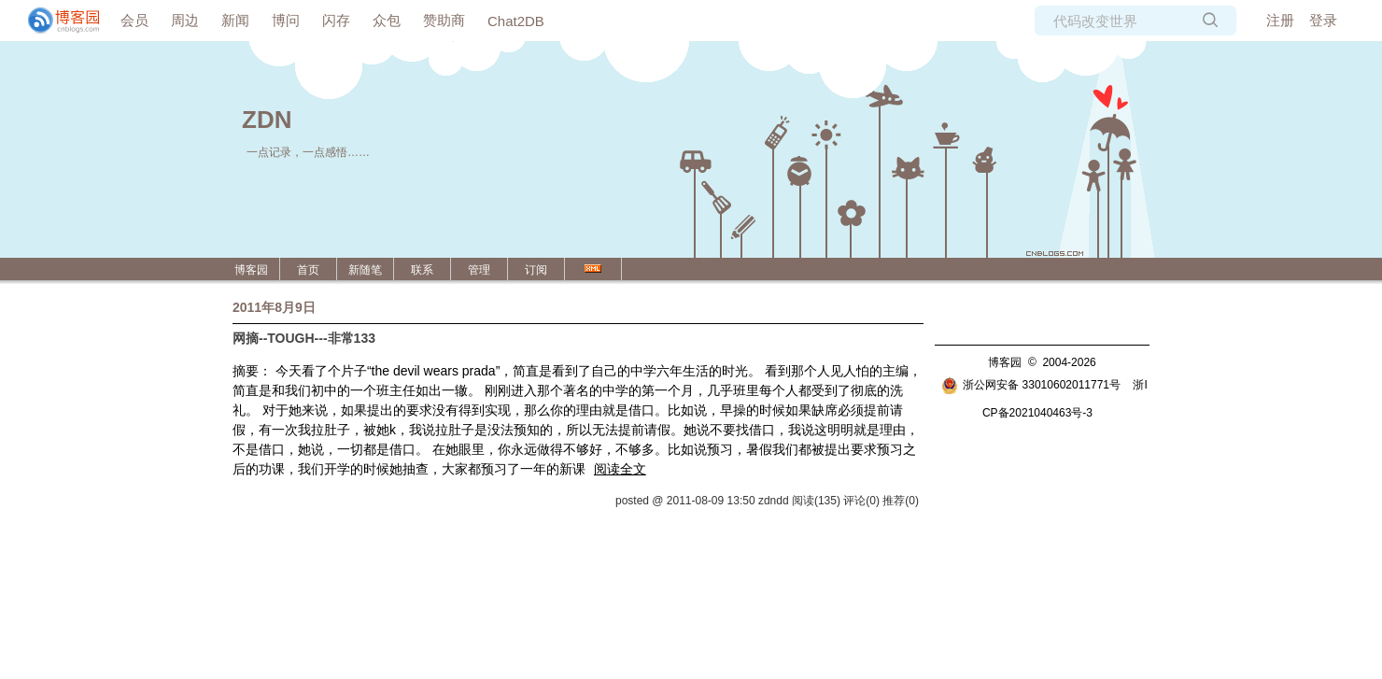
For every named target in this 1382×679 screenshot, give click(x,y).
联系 (422, 269)
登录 (1323, 20)
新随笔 (365, 269)
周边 (185, 20)
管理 (479, 269)
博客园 (251, 269)
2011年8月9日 (274, 307)
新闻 (235, 20)
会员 (134, 20)
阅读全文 (620, 468)
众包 (387, 20)
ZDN (266, 120)
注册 (1280, 20)
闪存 (336, 20)
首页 (308, 269)
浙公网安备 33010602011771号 (1031, 384)
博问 (286, 20)
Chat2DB (515, 21)
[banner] (56, 20)
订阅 (536, 269)
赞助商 (444, 20)
